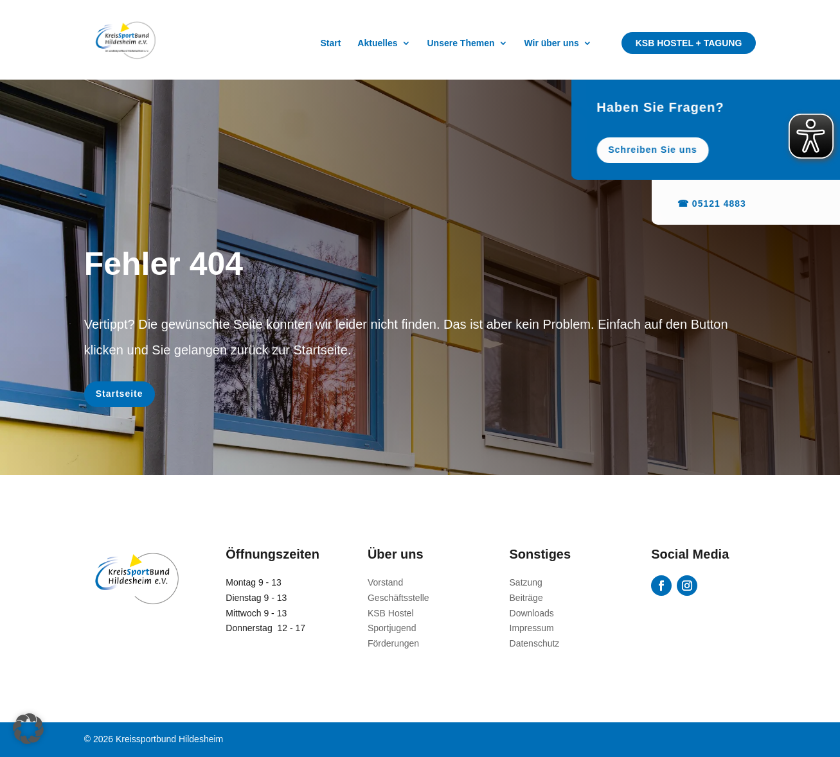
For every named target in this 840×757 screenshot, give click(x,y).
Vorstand (385, 582)
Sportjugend (392, 628)
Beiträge (526, 598)
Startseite (119, 393)
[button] (28, 728)
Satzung (526, 582)
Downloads (532, 613)
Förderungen (393, 643)
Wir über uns (551, 43)
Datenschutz (535, 643)
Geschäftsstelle (398, 598)
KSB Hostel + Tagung (689, 43)
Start (331, 43)
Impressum (532, 628)
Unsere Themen (460, 43)
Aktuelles (377, 43)
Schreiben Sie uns (690, 149)
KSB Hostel (391, 613)
